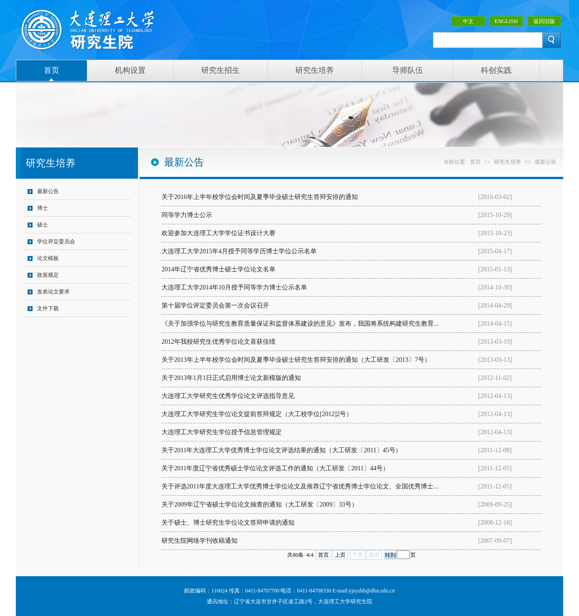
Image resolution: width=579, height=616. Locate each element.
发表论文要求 (53, 292)
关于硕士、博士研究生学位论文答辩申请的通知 (227, 522)
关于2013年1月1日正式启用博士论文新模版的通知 (231, 377)
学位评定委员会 (56, 241)
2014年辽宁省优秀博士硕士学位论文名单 (218, 269)
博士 (42, 208)
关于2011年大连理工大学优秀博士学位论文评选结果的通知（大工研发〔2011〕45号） (281, 450)
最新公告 (48, 191)
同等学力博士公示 (186, 215)
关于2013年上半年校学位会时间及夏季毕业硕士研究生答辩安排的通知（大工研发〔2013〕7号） (296, 359)
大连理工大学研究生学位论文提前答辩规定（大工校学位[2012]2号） (256, 414)
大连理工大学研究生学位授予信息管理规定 (221, 432)
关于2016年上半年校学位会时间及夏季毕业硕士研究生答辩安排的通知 (259, 197)
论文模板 (48, 258)
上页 (340, 555)
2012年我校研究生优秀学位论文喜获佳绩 (218, 341)
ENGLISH (505, 21)
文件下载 (48, 308)
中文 (468, 21)
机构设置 (130, 70)
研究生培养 (314, 70)
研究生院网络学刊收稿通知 (199, 540)
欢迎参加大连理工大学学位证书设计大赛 (218, 233)
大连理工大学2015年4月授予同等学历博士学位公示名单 (239, 251)
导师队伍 (407, 70)
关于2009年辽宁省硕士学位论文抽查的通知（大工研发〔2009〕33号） (259, 504)
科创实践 (496, 70)
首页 (51, 70)
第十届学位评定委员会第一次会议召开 (215, 305)
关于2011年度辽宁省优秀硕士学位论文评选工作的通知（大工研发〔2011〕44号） (275, 468)
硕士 (42, 225)
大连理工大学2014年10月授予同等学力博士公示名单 (234, 287)
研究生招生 (220, 70)
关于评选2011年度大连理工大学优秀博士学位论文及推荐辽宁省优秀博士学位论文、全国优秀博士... (299, 486)
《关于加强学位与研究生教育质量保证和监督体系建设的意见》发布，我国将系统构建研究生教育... (300, 323)
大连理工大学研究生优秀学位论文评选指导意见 (227, 396)
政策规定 (48, 275)
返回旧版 (544, 21)
